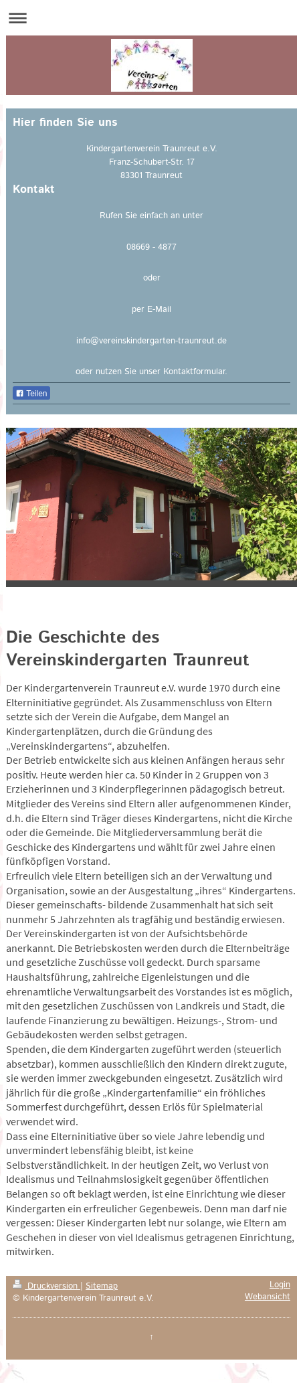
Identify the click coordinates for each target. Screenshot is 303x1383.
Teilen (31, 393)
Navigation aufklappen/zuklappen (151, 17)
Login (280, 1285)
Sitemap (102, 1286)
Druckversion (46, 1286)
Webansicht (267, 1297)
